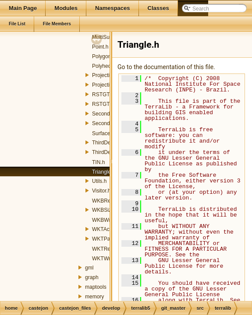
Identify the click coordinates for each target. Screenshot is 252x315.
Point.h (100, 47)
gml (89, 268)
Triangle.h (103, 172)
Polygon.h (103, 56)
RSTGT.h (103, 94)
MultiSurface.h (109, 37)
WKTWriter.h (107, 259)
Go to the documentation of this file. (166, 66)
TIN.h (98, 162)
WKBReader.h (108, 201)
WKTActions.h (108, 229)
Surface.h (103, 133)
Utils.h (99, 181)
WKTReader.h (108, 249)
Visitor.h (101, 191)
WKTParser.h (107, 239)
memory (94, 297)
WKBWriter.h (107, 220)
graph (92, 277)
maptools (95, 287)
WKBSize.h (105, 210)
